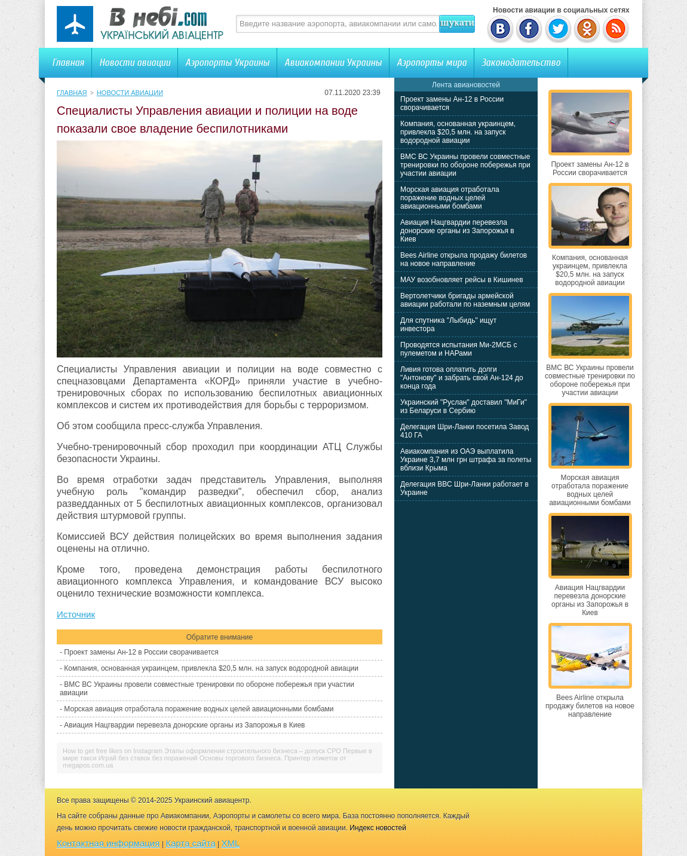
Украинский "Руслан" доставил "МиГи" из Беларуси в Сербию (463, 406)
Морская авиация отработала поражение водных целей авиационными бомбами (198, 709)
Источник (76, 614)
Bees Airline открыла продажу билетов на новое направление (463, 259)
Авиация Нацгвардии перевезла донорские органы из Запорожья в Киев (184, 725)
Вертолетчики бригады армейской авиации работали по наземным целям (465, 300)
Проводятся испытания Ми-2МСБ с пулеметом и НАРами (458, 349)
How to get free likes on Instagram (112, 750)
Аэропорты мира (432, 62)
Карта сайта (190, 843)
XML (231, 843)
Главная (68, 62)
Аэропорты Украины (227, 62)
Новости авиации (134, 62)
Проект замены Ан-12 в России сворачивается (141, 652)
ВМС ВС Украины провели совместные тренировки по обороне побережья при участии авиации (465, 165)
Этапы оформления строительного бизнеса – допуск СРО (252, 750)
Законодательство (520, 62)
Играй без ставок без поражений (148, 758)
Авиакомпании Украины (333, 62)
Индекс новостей (377, 828)
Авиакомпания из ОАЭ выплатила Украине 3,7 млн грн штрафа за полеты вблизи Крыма (465, 459)
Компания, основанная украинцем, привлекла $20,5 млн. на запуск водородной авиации (211, 668)
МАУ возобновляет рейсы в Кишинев (461, 280)
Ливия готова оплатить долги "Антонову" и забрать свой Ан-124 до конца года (461, 377)
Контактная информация (108, 843)
